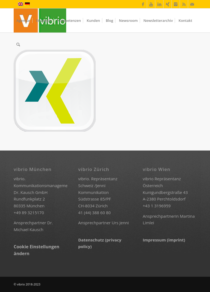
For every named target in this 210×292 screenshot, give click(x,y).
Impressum (155, 240)
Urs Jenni (120, 222)
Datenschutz (91, 240)
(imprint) (176, 240)
